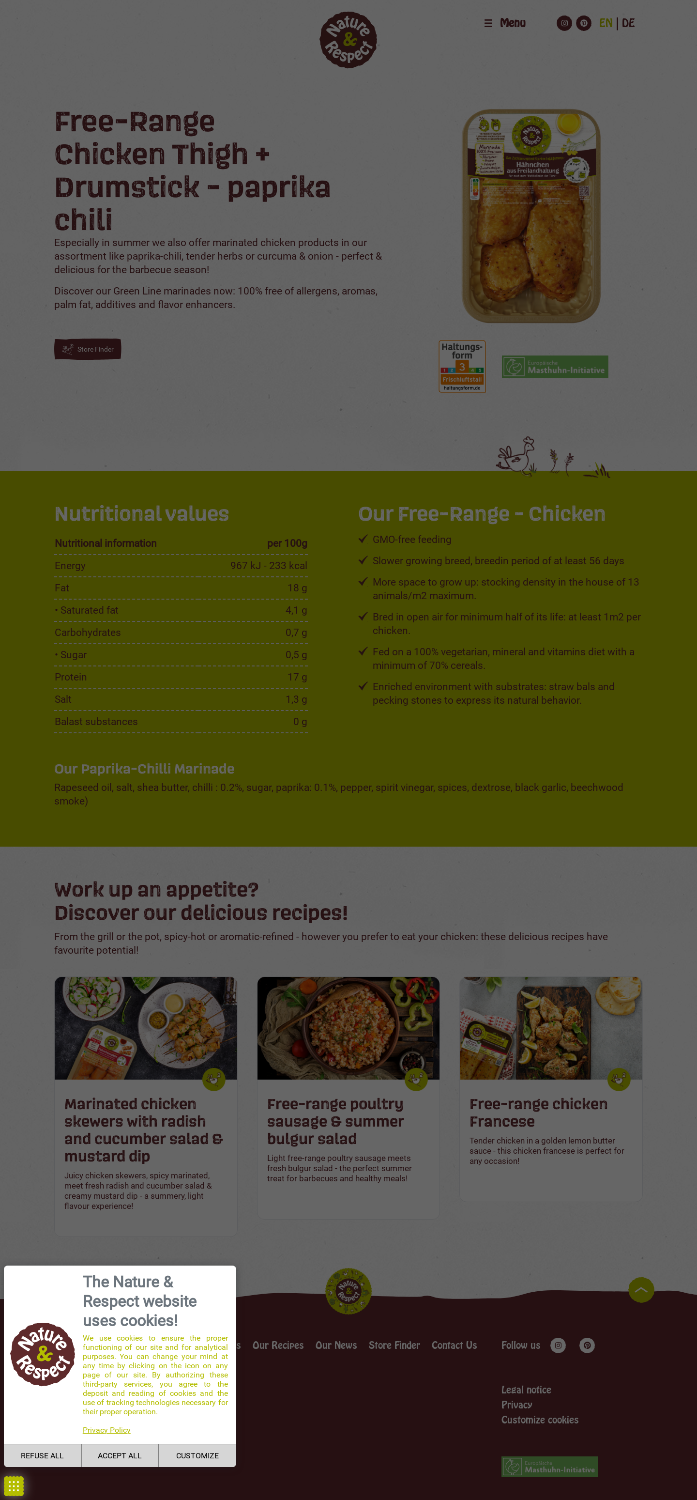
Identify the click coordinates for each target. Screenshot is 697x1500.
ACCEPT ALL (120, 1455)
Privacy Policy (107, 1430)
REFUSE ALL (42, 1455)
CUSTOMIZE (197, 1455)
